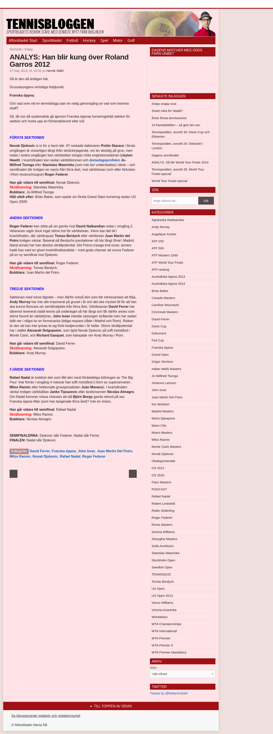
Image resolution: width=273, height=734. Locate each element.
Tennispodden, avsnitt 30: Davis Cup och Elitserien (181, 134)
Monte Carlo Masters (166, 446)
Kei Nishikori (160, 404)
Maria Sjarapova (163, 418)
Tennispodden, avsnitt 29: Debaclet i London (177, 146)
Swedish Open (162, 567)
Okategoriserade (163, 461)
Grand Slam (160, 354)
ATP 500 (158, 248)
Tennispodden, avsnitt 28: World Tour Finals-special (178, 172)
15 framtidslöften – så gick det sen (176, 125)
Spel (104, 40)
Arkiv (153, 667)
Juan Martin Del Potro (114, 451)
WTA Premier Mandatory (169, 652)
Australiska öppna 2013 (168, 276)
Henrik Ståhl (55, 70)
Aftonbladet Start (23, 40)
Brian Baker (160, 291)
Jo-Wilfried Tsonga (165, 376)
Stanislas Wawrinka (165, 553)
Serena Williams (163, 532)
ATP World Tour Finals (167, 262)
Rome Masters (162, 524)
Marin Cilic (159, 425)
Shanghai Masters (164, 539)
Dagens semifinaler (165, 155)
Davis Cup (159, 326)
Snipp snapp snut (164, 103)
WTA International (164, 631)
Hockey (89, 40)
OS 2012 (158, 468)
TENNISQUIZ (161, 574)
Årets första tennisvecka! (169, 118)
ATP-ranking (160, 269)
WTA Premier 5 (162, 645)
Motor (118, 40)
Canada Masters (163, 298)
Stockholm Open (163, 560)
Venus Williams (162, 602)
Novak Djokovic (45, 456)
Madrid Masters (163, 411)
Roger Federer (94, 456)
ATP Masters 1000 (165, 255)
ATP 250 (158, 241)
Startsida (16, 49)
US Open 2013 (162, 595)
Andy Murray (161, 227)
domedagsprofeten (104, 160)
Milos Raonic (20, 456)
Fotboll (72, 40)
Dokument (159, 333)
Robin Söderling (163, 510)
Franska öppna (64, 451)
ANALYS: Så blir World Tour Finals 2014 (180, 162)
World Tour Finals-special (169, 181)
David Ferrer (40, 451)
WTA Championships (166, 624)
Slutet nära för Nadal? (167, 111)
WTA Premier (161, 638)
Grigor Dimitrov (162, 361)
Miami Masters (162, 432)
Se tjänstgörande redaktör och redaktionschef (45, 716)
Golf (131, 40)
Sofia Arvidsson (163, 546)
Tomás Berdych (163, 581)
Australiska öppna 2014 (168, 283)
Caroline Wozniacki (165, 305)
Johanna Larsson (164, 383)
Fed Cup (158, 340)
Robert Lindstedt (163, 503)
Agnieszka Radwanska (168, 220)
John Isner (86, 451)
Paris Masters (161, 482)
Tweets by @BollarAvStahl (169, 693)
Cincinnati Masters (165, 312)
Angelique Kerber (164, 234)
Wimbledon (160, 617)
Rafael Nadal (70, 456)
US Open (158, 588)
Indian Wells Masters (166, 369)
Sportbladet (52, 40)
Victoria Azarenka (164, 610)
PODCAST (159, 489)
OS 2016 (158, 475)
